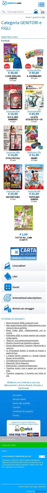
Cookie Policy (23, 487)
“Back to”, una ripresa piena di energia (22, 340)
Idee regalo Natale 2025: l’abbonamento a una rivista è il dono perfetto (26, 326)
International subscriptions (27, 297)
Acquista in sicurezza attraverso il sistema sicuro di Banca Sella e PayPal (23, 433)
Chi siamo (17, 395)
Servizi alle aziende (21, 403)
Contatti (16, 407)
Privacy (16, 415)
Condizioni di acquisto (23, 411)
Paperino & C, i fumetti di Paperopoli (21, 365)
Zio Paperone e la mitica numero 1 (20, 360)
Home (28, 17)
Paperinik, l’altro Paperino (17, 363)
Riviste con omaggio (23, 308)
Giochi (15, 287)
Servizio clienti (19, 399)
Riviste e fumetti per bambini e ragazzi (22, 343)
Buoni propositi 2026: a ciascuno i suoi (22, 323)
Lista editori (18, 265)
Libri (14, 276)
